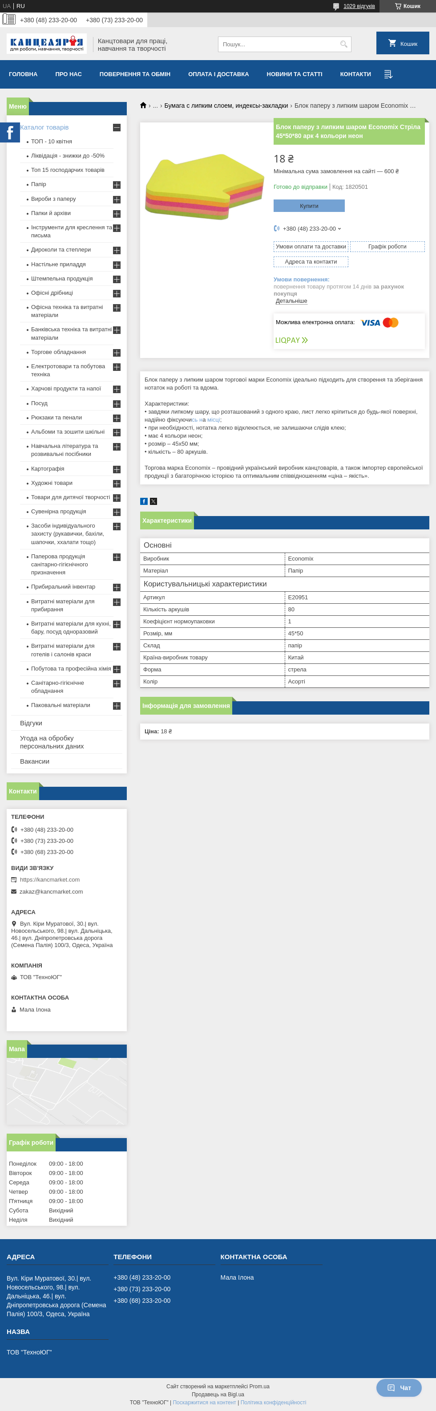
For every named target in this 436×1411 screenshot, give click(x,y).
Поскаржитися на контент (204, 1402)
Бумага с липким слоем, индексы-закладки (226, 105)
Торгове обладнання (58, 352)
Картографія (48, 468)
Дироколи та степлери (61, 249)
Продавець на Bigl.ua (218, 1394)
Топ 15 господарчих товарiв (68, 170)
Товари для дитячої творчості (70, 497)
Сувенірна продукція (58, 511)
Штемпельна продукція (62, 278)
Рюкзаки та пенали (56, 417)
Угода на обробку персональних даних (52, 742)
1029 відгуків (359, 6)
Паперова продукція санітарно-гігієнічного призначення (59, 564)
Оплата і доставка (218, 74)
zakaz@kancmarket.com (51, 891)
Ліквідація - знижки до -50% (68, 155)
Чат (399, 1388)
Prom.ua (260, 1386)
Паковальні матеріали (60, 705)
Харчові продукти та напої (66, 388)
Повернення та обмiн (135, 74)
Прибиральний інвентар (63, 586)
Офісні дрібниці (52, 292)
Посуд (39, 403)
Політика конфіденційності (274, 1402)
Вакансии (34, 761)
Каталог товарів (44, 127)
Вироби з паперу (53, 198)
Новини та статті (295, 74)
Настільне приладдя (58, 264)
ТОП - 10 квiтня (51, 141)
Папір (38, 184)
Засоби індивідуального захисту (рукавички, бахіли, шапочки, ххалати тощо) (67, 533)
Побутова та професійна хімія (71, 668)
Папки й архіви (51, 213)
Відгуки (31, 723)
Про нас (68, 74)
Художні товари (52, 483)
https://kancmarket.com (50, 879)
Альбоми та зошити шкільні (68, 431)
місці (213, 419)
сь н (197, 419)
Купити (309, 206)
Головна (23, 74)
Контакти (355, 74)
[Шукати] (343, 44)
